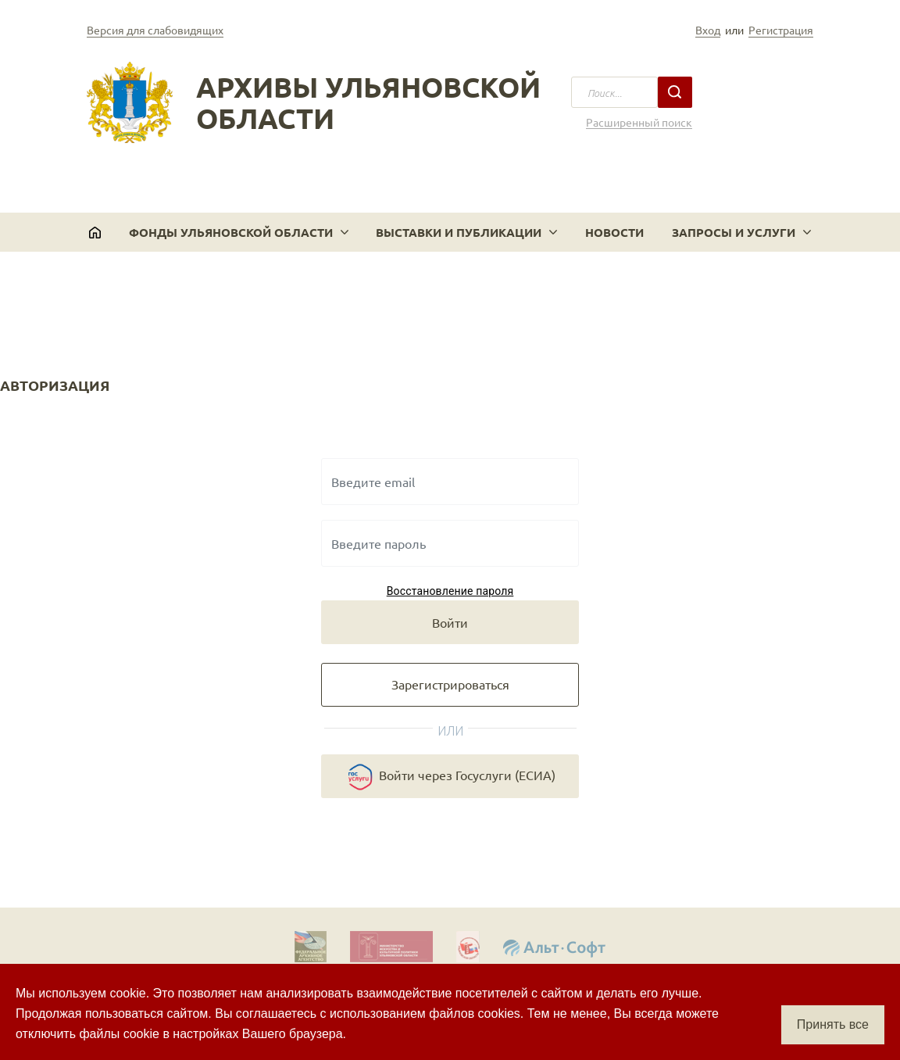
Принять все (833, 1024)
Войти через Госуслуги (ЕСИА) (450, 777)
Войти (450, 622)
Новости (614, 232)
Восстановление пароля (450, 591)
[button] (239, 232)
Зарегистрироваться (450, 684)
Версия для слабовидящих (155, 30)
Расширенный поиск (639, 122)
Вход (707, 30)
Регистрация (780, 30)
